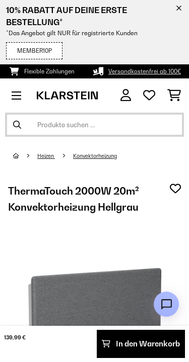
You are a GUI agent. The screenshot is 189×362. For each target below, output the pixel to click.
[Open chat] (166, 304)
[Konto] (125, 95)
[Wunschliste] (149, 95)
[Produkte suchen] (94, 125)
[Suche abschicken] (17, 125)
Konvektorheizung (95, 156)
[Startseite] (25, 156)
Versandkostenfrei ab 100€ (144, 71)
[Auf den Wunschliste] (175, 188)
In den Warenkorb (141, 343)
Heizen (46, 156)
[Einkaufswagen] (174, 95)
